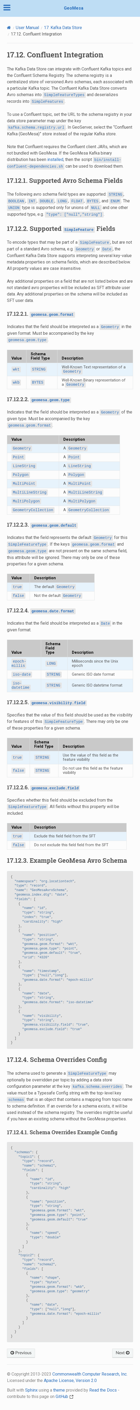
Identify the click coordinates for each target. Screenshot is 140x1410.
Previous (21, 1353)
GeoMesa (73, 8)
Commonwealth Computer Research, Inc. (89, 1374)
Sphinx (31, 1390)
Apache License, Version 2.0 (70, 1380)
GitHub (64, 1396)
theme (59, 1390)
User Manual (27, 27)
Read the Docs (103, 1390)
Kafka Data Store (63, 27)
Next (123, 1353)
